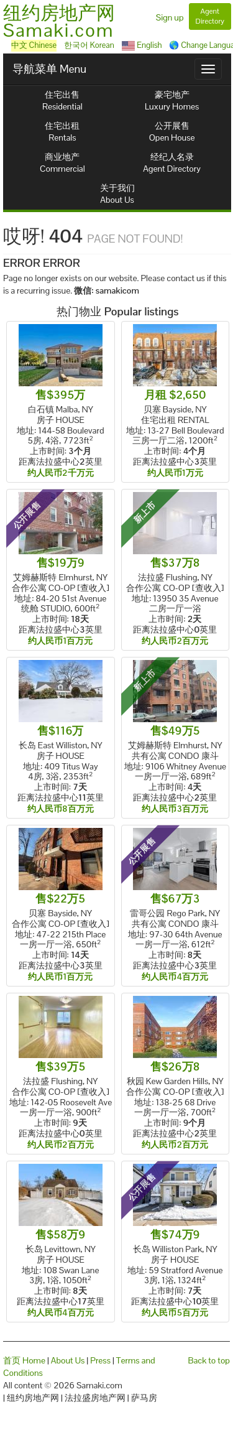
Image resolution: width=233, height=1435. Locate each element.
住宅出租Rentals (62, 131)
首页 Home (24, 1360)
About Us (68, 1360)
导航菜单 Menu (49, 69)
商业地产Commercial (62, 162)
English (142, 45)
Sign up (170, 17)
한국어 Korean (89, 45)
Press (100, 1360)
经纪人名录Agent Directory (172, 162)
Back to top (209, 1360)
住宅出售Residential (62, 100)
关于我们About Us (117, 193)
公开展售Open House (172, 131)
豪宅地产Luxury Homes (172, 100)
